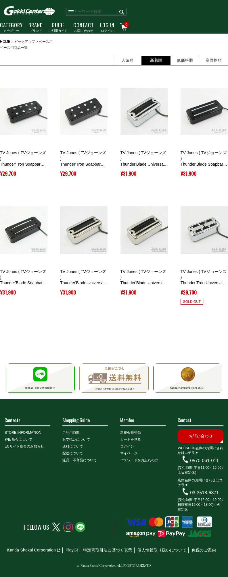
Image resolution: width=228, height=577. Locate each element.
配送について (72, 453)
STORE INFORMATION (23, 433)
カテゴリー (11, 27)
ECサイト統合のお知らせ (24, 446)
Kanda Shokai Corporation (31, 550)
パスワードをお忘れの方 (139, 460)
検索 (122, 12)
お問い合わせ (83, 27)
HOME (5, 42)
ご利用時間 (71, 433)
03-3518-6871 (204, 492)
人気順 (127, 60)
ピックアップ (24, 42)
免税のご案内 (203, 550)
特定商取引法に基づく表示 (107, 550)
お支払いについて (76, 439)
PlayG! (72, 550)
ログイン (107, 27)
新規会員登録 (130, 433)
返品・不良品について (79, 460)
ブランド (35, 27)
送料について (72, 446)
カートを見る (130, 439)
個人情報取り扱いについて (161, 550)
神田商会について (18, 439)
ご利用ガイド (58, 27)
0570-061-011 (204, 460)
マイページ (128, 453)
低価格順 (185, 60)
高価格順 (214, 60)
